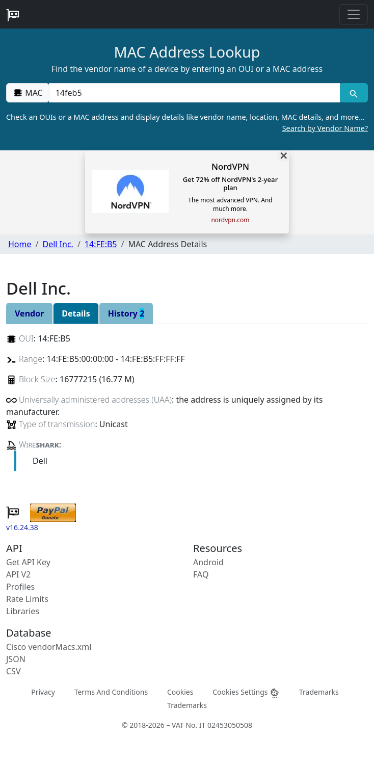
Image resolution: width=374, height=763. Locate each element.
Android (208, 562)
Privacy (43, 692)
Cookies (180, 692)
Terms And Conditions (111, 692)
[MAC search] (354, 92)
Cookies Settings (246, 692)
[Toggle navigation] (353, 14)
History (126, 313)
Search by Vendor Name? (325, 128)
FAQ (200, 574)
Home (20, 244)
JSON (15, 659)
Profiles (20, 586)
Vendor (29, 313)
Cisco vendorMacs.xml (48, 646)
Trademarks (319, 692)
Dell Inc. (57, 244)
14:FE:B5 (101, 244)
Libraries (22, 611)
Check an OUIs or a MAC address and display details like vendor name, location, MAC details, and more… (187, 123)
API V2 (18, 574)
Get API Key (28, 562)
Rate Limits (27, 598)
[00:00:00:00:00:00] (194, 92)
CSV (13, 671)
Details (76, 313)
